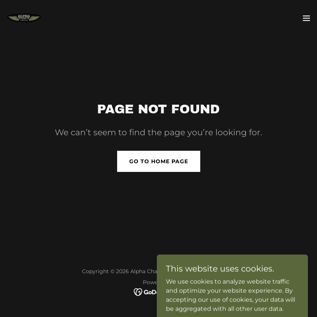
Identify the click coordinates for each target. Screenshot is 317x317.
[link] (24, 18)
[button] (306, 18)
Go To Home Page (158, 161)
